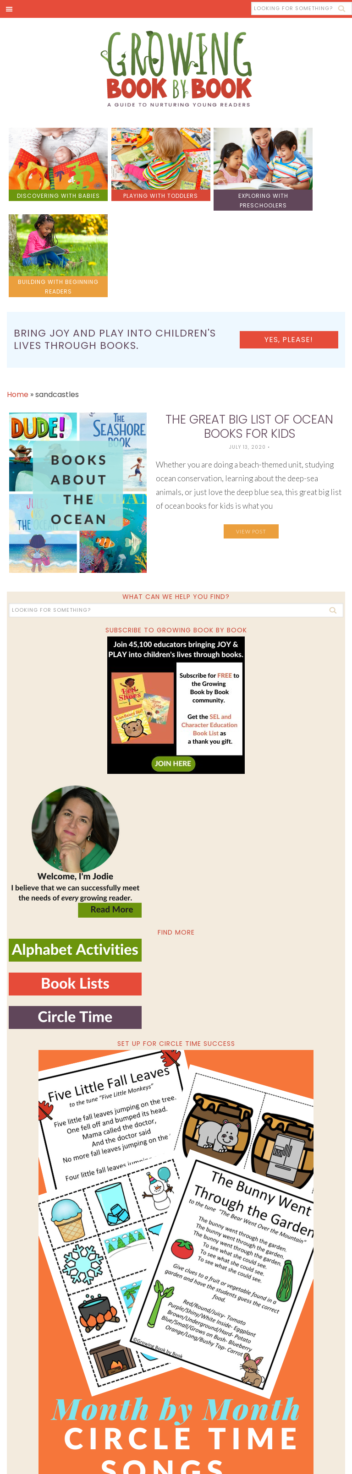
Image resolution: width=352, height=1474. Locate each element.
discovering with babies (49, 191)
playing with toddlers (134, 191)
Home (17, 298)
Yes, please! (305, 243)
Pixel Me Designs (271, 1458)
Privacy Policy (322, 1458)
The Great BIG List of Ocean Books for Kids (249, 330)
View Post (251, 435)
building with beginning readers (302, 191)
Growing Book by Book (176, 70)
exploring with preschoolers (218, 191)
